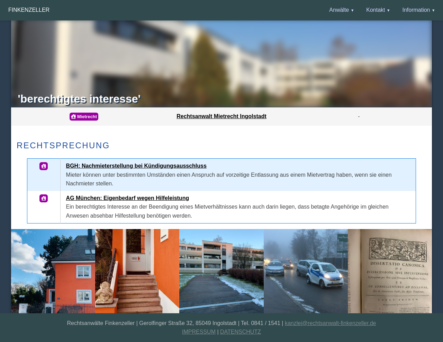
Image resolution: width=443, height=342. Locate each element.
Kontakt (375, 10)
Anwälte (339, 10)
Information (416, 10)
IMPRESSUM (199, 332)
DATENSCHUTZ (240, 332)
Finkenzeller (28, 10)
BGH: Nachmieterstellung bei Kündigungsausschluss (136, 166)
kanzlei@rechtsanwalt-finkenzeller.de (330, 323)
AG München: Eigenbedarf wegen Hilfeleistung (127, 198)
